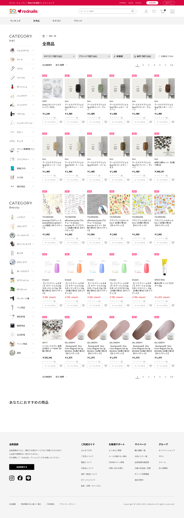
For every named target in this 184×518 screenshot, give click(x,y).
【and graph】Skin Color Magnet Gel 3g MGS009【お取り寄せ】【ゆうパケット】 (142, 350)
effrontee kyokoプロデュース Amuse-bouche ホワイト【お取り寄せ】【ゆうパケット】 (97, 225)
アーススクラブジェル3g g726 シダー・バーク (163, 107)
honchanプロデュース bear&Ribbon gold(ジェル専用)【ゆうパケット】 (52, 224)
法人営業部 (163, 468)
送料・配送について (89, 474)
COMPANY (122, 3)
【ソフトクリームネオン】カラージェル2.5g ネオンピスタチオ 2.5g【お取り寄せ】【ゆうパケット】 (120, 288)
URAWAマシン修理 (116, 462)
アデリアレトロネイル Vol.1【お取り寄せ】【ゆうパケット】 (164, 223)
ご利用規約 (50, 504)
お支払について (87, 468)
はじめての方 (86, 450)
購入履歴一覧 (140, 450)
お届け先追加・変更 (143, 468)
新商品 (36, 20)
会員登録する (21, 467)
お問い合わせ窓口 (116, 468)
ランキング (15, 20)
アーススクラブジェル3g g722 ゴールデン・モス (119, 165)
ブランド (78, 20)
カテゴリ (57, 20)
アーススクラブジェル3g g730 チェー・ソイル (74, 107)
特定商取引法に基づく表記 (31, 504)
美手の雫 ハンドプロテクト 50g (164, 284)
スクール (162, 462)
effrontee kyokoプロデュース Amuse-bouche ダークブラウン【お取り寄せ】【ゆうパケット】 (75, 225)
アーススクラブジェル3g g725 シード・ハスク (51, 165)
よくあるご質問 (115, 450)
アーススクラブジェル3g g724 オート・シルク (74, 165)
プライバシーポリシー (67, 504)
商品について (86, 462)
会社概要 (12, 504)
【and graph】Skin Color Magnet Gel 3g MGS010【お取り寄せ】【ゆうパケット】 (119, 350)
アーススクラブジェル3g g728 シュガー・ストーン (119, 107)
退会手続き (139, 480)
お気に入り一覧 (141, 456)
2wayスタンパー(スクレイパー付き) (51, 105)
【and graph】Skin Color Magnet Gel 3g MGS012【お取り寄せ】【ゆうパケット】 (75, 350)
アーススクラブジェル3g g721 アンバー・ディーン (142, 165)
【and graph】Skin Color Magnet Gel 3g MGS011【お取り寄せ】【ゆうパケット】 (97, 350)
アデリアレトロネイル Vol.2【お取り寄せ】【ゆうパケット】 (141, 223)
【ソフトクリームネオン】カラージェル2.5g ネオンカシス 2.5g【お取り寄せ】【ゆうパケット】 (52, 288)
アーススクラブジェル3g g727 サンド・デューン (141, 107)
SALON (130, 3)
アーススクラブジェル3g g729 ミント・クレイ (96, 107)
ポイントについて (88, 480)
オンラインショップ (167, 450)
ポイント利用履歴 (142, 474)
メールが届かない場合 (118, 456)
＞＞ (171, 65)
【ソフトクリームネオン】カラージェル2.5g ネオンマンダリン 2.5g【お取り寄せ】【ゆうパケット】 (75, 288)
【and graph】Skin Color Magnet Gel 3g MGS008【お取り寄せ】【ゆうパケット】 (164, 350)
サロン (161, 456)
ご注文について (87, 456)
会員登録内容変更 (142, 462)
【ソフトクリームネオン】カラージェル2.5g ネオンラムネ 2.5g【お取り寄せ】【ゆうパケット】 (97, 288)
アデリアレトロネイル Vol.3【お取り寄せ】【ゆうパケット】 (119, 223)
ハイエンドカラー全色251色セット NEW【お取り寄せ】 (52, 348)
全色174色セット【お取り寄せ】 (164, 163)
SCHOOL (138, 3)
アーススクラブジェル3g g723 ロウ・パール (96, 163)
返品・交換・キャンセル (91, 485)
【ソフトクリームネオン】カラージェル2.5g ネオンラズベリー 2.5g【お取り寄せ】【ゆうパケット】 (142, 288)
